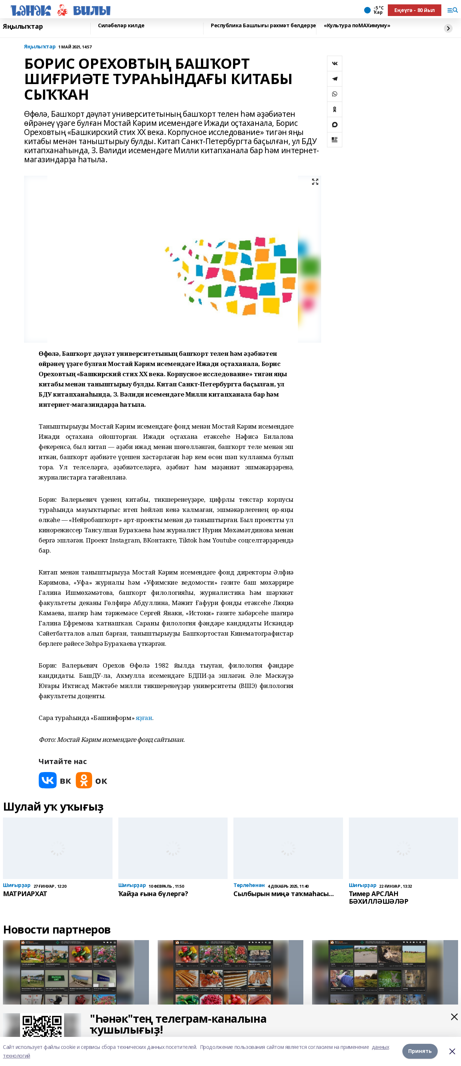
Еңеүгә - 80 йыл (414, 10)
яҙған (144, 717)
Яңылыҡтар (23, 27)
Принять (420, 1051)
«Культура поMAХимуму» (357, 26)
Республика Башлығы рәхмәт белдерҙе (263, 26)
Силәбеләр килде (121, 26)
